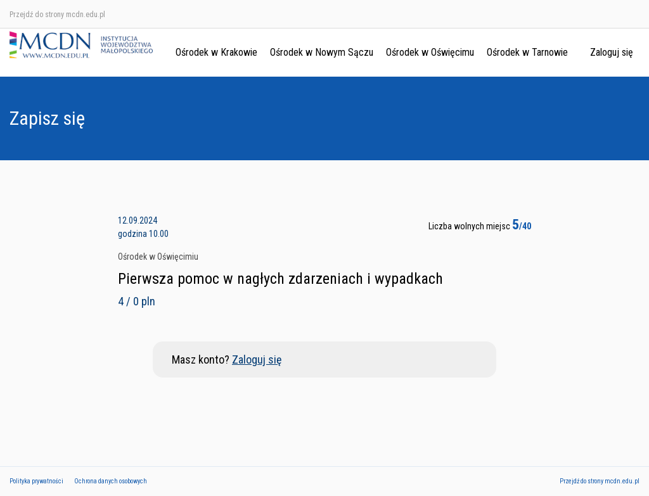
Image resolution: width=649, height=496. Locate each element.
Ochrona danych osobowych (110, 481)
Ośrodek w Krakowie (216, 52)
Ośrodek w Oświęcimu (430, 52)
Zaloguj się (611, 52)
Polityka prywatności (36, 481)
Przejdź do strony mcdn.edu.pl (57, 14)
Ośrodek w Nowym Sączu (321, 52)
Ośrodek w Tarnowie (527, 52)
